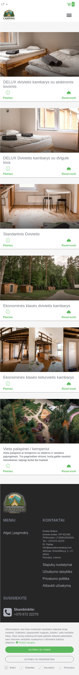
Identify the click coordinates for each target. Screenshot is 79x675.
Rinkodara (67, 667)
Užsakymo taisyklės (57, 571)
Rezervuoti (69, 94)
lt (4, 4)
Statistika (28, 667)
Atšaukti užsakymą (57, 585)
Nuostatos (47, 667)
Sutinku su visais (39, 649)
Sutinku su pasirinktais (39, 659)
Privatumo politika (56, 578)
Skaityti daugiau (25, 642)
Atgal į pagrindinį (15, 533)
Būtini (11, 667)
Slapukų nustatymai (57, 565)
